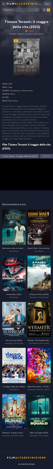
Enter (47, 4)
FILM (24, 4)
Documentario (15, 90)
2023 (10, 84)
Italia (10, 87)
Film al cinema (27, 90)
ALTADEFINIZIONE (26, 464)
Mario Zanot (13, 101)
